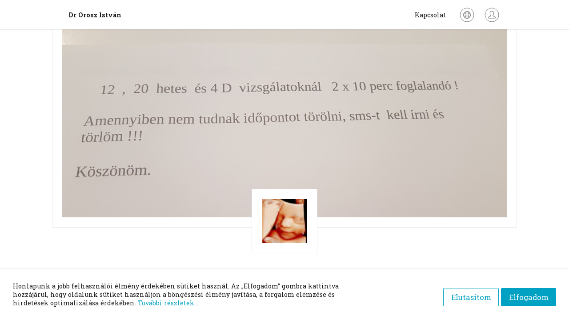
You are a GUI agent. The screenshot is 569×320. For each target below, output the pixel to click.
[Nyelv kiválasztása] (467, 15)
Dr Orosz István (94, 15)
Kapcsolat (430, 15)
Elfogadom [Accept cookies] (529, 294)
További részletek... (168, 303)
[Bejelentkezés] (492, 15)
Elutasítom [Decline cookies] (466, 294)
